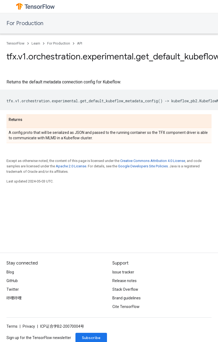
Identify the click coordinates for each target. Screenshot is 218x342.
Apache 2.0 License (71, 166)
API (79, 43)
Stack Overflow (125, 289)
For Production (24, 23)
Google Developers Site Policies (143, 166)
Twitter (12, 289)
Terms (12, 326)
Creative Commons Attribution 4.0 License (152, 161)
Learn (36, 43)
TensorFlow (15, 43)
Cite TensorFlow (126, 306)
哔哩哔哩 (14, 298)
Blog (10, 272)
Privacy (29, 326)
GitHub (12, 281)
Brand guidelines (126, 298)
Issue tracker (123, 272)
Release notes (124, 281)
